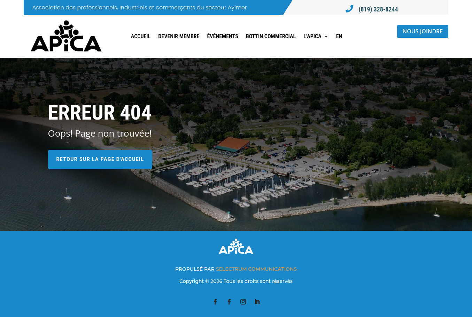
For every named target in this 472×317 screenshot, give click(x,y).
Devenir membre (178, 36)
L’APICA (312, 36)
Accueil (140, 36)
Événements (222, 36)
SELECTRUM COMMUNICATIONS (256, 269)
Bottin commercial (271, 36)
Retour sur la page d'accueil (100, 159)
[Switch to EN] (339, 36)
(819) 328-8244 (378, 9)
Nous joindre (423, 31)
